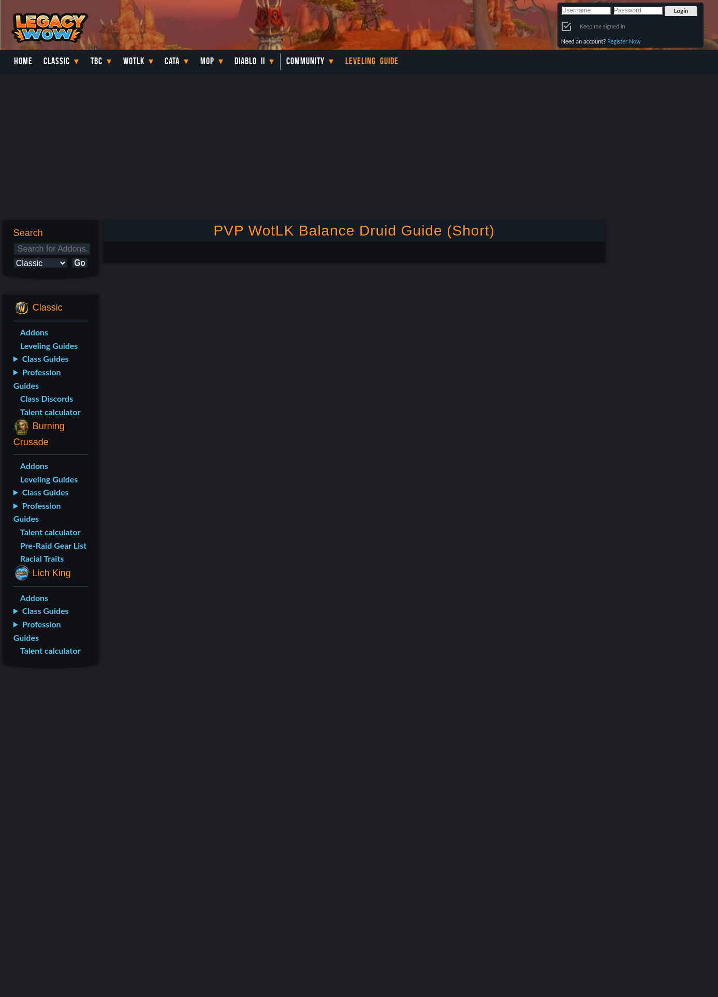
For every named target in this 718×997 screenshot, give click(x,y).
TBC (96, 61)
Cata (172, 61)
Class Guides (45, 358)
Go (79, 262)
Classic (56, 61)
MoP (207, 61)
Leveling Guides (49, 345)
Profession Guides (37, 378)
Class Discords (46, 398)
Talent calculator (50, 412)
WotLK (133, 61)
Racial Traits (42, 558)
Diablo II (250, 61)
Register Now (624, 41)
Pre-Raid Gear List (53, 545)
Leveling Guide (372, 61)
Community (305, 61)
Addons (34, 332)
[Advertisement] (49, 839)
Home (23, 61)
